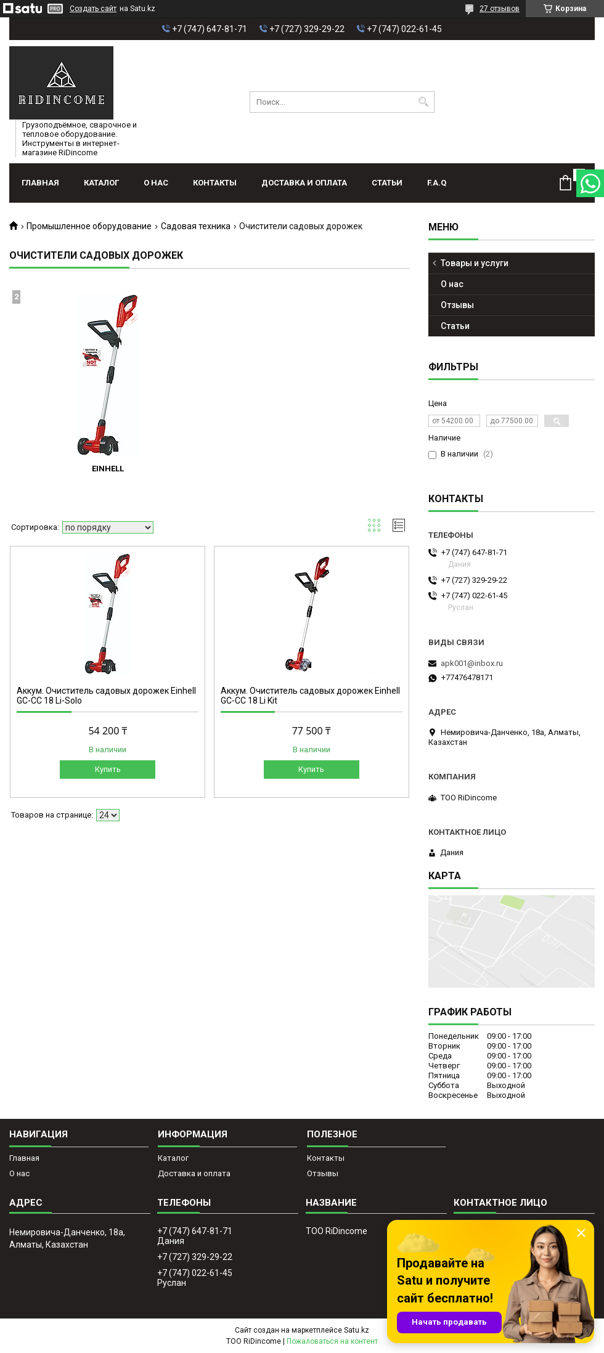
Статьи (387, 182)
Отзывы (457, 305)
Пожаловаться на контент (332, 1341)
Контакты (215, 182)
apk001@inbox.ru (472, 663)
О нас (156, 182)
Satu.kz (356, 1330)
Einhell (108, 468)
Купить (108, 769)
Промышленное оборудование (89, 226)
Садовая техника (196, 226)
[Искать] (424, 102)
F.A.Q (436, 182)
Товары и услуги (474, 263)
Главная (40, 182)
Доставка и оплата (304, 182)
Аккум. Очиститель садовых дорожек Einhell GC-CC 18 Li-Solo (106, 695)
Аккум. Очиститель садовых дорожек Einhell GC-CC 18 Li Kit (310, 695)
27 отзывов (500, 8)
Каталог (101, 182)
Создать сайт (93, 8)
